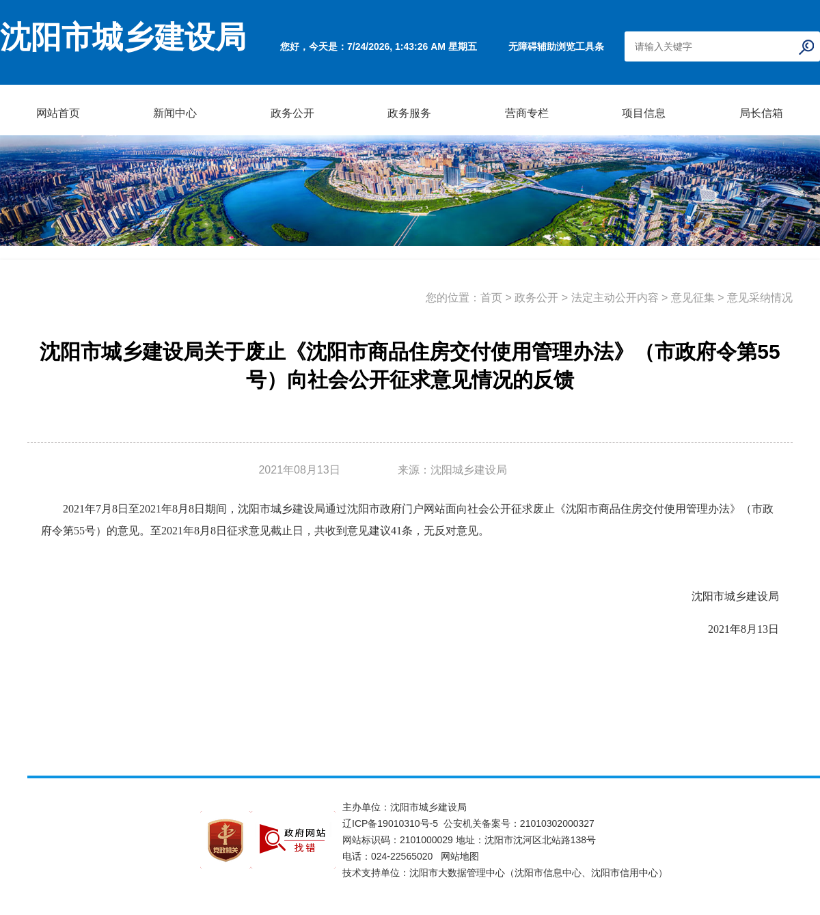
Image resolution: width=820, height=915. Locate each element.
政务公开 (292, 113)
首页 (491, 297)
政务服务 (409, 113)
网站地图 (460, 856)
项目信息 (644, 113)
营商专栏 (527, 113)
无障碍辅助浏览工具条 (556, 46)
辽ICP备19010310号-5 (392, 823)
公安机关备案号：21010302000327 (518, 823)
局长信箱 (761, 113)
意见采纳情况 (760, 297)
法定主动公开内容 (615, 297)
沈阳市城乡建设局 (123, 38)
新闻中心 (175, 113)
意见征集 (693, 297)
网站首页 (58, 113)
